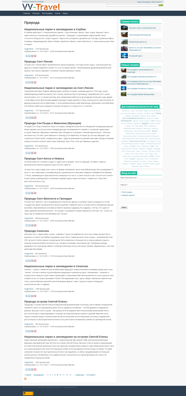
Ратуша (127, 154)
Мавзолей (139, 126)
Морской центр (140, 131)
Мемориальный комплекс (132, 128)
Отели (57, 13)
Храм (158, 164)
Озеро (142, 144)
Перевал (142, 149)
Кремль (130, 123)
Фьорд (152, 164)
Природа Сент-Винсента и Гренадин (48, 198)
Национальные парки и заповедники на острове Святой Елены (66, 336)
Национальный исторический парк (135, 139)
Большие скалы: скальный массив (142, 28)
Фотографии (47, 13)
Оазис (158, 141)
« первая (27, 375)
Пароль (124, 185)
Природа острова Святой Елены (45, 301)
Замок (156, 118)
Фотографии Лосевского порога (140, 88)
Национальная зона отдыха (146, 134)
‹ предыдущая (38, 375)
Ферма (139, 164)
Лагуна (157, 123)
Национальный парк (137, 141)
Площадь (156, 149)
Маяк (146, 126)
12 (67, 375)
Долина (143, 116)
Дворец (128, 116)
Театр (146, 159)
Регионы (36, 13)
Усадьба (125, 164)
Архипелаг (126, 111)
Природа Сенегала (36, 230)
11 (64, 375)
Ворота (134, 113)
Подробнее (28, 49)
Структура (139, 159)
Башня (146, 111)
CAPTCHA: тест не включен (134, 200)
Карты (65, 13)
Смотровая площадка (139, 156)
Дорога (153, 116)
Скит (155, 154)
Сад (146, 154)
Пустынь (144, 151)
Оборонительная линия (130, 144)
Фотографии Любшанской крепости (141, 76)
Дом (148, 116)
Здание (135, 121)
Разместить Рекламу (36, 1)
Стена (126, 159)
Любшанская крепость (138, 42)
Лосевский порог (135, 56)
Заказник (150, 118)
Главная (26, 13)
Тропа (150, 161)
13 (70, 375)
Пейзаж (135, 149)
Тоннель (143, 161)
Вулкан (140, 113)
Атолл (133, 111)
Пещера (149, 149)
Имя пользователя (128, 177)
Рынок (141, 154)
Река (132, 154)
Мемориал (152, 126)
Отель (138, 146)
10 (60, 375)
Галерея (147, 113)
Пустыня (152, 151)
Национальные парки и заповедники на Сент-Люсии (58, 87)
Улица (155, 161)
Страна (132, 158)
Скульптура (126, 156)
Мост (148, 131)
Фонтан (146, 164)
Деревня (135, 116)
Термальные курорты (132, 161)
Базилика (139, 111)
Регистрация (146, 2)
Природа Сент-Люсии (38, 61)
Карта (153, 121)
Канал (141, 121)
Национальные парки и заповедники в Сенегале (56, 266)
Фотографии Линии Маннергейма (140, 94)
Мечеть (155, 128)
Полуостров (130, 151)
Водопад (127, 113)
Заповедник (126, 120)
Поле (123, 151)
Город (158, 113)
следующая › (80, 375)
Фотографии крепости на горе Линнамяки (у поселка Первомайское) (144, 82)
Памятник (145, 146)
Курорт (145, 123)
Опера (126, 146)
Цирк (141, 166)
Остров (132, 146)
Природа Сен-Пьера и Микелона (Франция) (52, 123)
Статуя (157, 156)
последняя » (91, 375)
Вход (139, 2)
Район (158, 151)
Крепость (137, 123)
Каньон (147, 121)
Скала (150, 154)
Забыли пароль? (156, 2)
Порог (138, 151)
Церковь (135, 166)
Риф (136, 154)
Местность (147, 128)
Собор (151, 156)
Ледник (128, 126)
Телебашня (153, 159)
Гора (152, 113)
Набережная (130, 134)
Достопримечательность (134, 118)
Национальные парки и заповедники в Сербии (55, 29)
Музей (154, 131)
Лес (133, 126)
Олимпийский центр (153, 144)
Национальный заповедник (148, 136)
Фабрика (132, 164)
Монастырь (128, 131)
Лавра (152, 123)
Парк (152, 146)
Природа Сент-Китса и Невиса (44, 158)
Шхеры (147, 166)
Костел (123, 123)
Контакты (25, 1)
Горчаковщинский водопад (140, 35)
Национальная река (130, 136)
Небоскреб (151, 141)
